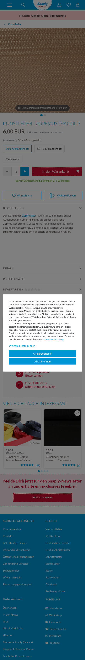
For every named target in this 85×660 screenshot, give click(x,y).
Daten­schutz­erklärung (53, 339)
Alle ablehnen (42, 361)
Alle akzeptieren (42, 353)
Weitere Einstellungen (22, 345)
